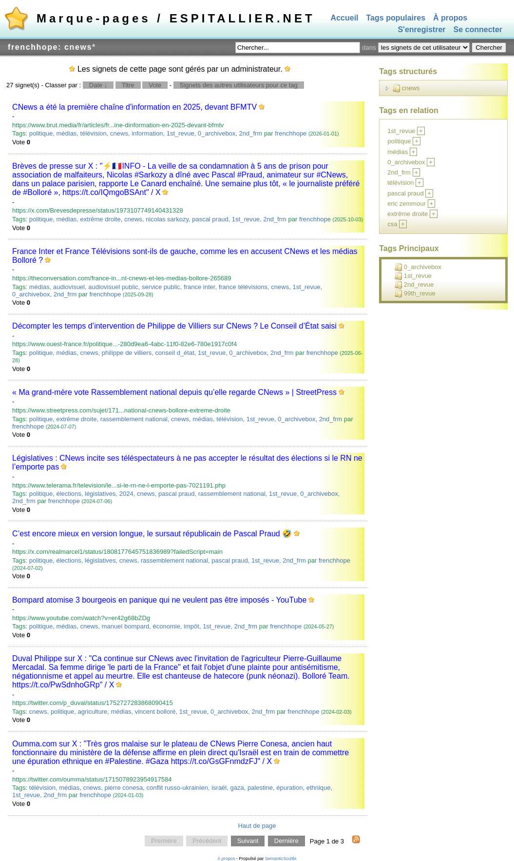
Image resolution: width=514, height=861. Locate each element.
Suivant (247, 841)
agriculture (93, 711)
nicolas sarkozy (167, 219)
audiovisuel (69, 287)
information (147, 133)
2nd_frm (251, 133)
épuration (289, 787)
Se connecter (478, 30)
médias (66, 133)
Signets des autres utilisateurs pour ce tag (239, 85)
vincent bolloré (155, 711)
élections (68, 493)
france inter (199, 287)
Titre (128, 85)
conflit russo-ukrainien (177, 787)
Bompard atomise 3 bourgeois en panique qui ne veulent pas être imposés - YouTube (159, 600)
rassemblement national (134, 419)
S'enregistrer (421, 30)
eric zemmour (406, 203)
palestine (260, 787)
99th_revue (415, 293)
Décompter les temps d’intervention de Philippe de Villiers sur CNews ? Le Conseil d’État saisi (174, 326)
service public (161, 287)
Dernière (286, 841)
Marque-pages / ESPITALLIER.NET (176, 18)
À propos (450, 18)
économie (166, 626)
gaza (237, 787)
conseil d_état (174, 352)
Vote (155, 85)
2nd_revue (414, 285)
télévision (93, 133)
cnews (119, 133)
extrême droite (100, 219)
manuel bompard (126, 626)
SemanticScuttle (281, 858)
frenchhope (290, 133)
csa (392, 224)
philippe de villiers (127, 352)
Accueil (345, 18)
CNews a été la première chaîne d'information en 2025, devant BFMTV (134, 107)
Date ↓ (98, 85)
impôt (191, 626)
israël (219, 787)
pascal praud (210, 219)
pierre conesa (123, 787)
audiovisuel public (113, 287)
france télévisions (243, 287)
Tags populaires (396, 18)
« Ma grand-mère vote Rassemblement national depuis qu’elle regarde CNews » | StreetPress (174, 392)
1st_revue (180, 133)
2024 (126, 493)
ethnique (318, 787)
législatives (100, 493)
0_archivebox (216, 133)
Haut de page (257, 825)
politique (41, 133)
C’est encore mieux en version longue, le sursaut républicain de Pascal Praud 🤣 (152, 533)
